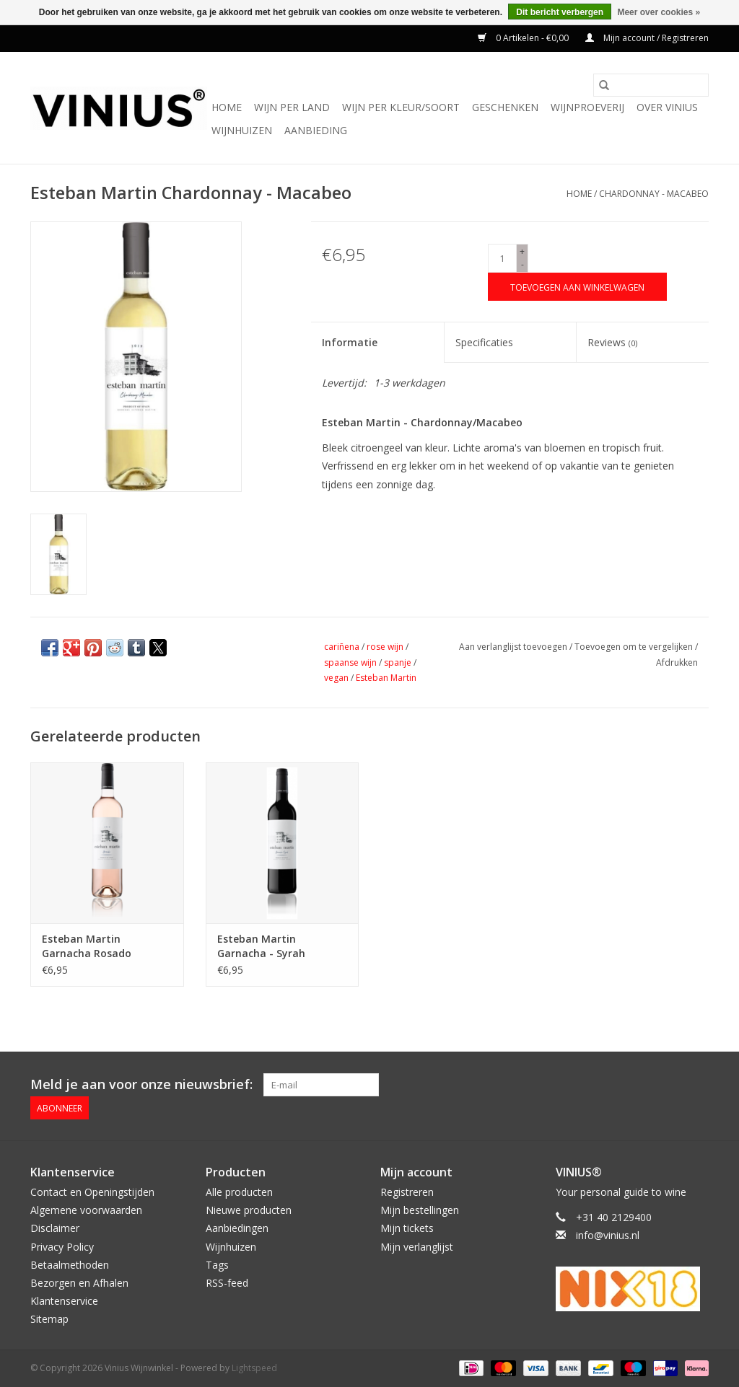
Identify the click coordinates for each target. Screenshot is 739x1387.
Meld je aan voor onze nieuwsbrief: (141, 1084)
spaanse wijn (350, 662)
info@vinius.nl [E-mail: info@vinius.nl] (607, 1235)
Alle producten (239, 1192)
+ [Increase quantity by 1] (522, 251)
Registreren (407, 1192)
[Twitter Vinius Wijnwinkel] (671, 1084)
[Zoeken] (651, 85)
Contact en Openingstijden (92, 1192)
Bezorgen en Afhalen (79, 1283)
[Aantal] (502, 258)
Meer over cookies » (658, 12)
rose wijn (385, 646)
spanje (397, 662)
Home (226, 107)
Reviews (612, 342)
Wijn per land (292, 107)
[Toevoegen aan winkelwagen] (577, 287)
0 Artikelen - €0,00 (524, 38)
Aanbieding (315, 130)
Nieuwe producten (249, 1210)
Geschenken (505, 107)
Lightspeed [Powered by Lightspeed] (254, 1368)
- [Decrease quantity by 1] (522, 264)
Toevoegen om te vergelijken (634, 646)
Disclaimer (54, 1228)
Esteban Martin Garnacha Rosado (86, 946)
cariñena (341, 646)
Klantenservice (64, 1301)
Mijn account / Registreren (647, 38)
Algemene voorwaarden (86, 1210)
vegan (336, 678)
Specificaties (484, 342)
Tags (217, 1265)
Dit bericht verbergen (559, 12)
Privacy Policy (62, 1246)
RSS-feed (227, 1283)
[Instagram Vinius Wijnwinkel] (697, 1084)
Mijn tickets (407, 1228)
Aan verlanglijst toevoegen (514, 646)
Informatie (349, 342)
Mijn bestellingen (419, 1210)
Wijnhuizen (241, 130)
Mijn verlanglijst (416, 1246)
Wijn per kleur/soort (401, 107)
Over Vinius (667, 107)
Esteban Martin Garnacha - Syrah (261, 946)
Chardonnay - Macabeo (654, 194)
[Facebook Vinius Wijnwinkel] (645, 1084)
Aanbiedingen (237, 1228)
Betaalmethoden (69, 1265)
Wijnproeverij (587, 107)
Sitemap (49, 1319)
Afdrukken (677, 662)
